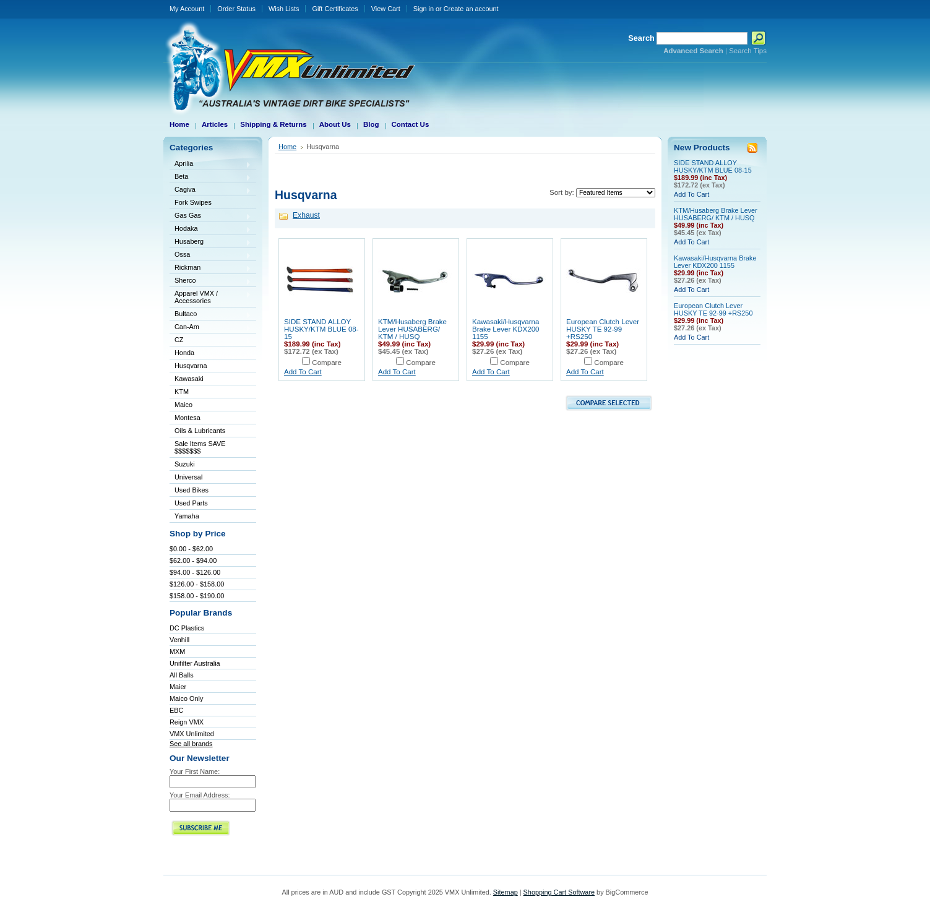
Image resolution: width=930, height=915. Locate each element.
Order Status (236, 8)
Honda (210, 353)
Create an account (471, 8)
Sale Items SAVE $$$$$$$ (200, 447)
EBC (176, 710)
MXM (177, 651)
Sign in (423, 8)
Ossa (210, 255)
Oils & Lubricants (199, 430)
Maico (210, 405)
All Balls (182, 675)
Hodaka (210, 229)
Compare (327, 362)
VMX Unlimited (192, 733)
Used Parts (191, 503)
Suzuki (210, 465)
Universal (210, 478)
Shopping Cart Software (559, 892)
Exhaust (306, 215)
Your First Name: (195, 771)
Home (287, 146)
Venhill (179, 639)
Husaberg (210, 242)
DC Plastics (187, 628)
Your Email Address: (200, 795)
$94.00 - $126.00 (195, 572)
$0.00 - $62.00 (191, 548)
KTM (210, 392)
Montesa (210, 418)
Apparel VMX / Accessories (210, 297)
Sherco (210, 281)
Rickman (210, 268)
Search (641, 38)
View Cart (385, 8)
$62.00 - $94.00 (193, 560)
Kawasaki (210, 379)
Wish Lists (284, 8)
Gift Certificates (335, 8)
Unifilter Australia (195, 663)
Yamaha (210, 517)
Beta (210, 177)
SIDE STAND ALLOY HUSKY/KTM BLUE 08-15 (321, 329)
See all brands (191, 743)
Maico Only (186, 698)
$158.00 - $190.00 (197, 595)
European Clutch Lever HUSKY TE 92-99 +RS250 (602, 329)
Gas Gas (210, 216)
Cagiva (210, 190)
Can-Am (210, 327)
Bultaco (210, 314)
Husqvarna (210, 366)
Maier (178, 686)
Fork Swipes (193, 202)
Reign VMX (187, 722)
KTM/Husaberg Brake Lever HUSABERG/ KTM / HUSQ (412, 329)
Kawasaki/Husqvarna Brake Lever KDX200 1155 (505, 329)
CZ (210, 340)
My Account (187, 8)
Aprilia (210, 164)
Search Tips (748, 50)
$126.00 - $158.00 (197, 584)
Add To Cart (303, 372)
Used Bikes (191, 490)
